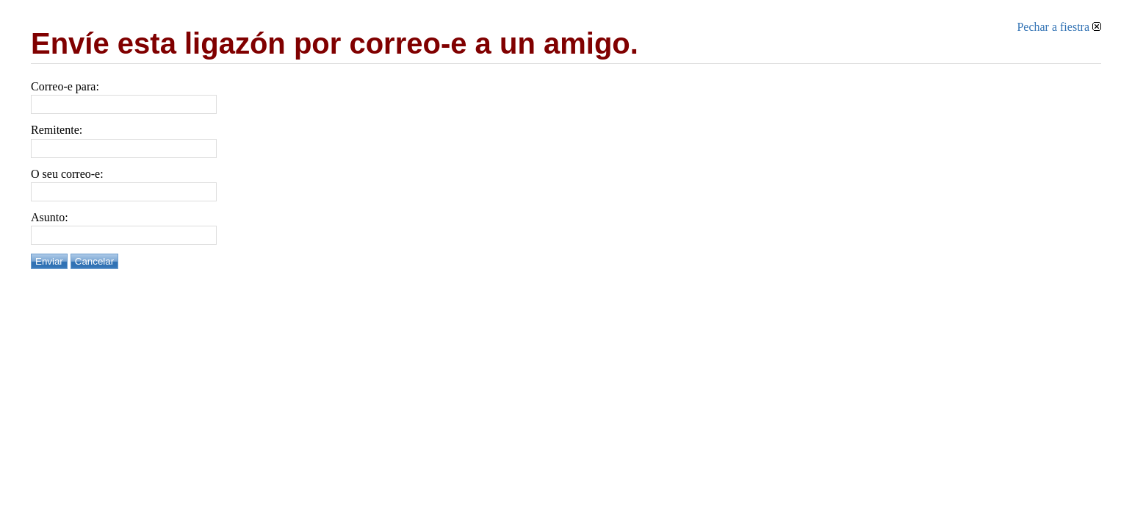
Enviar (49, 261)
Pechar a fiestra (1059, 27)
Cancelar (94, 261)
